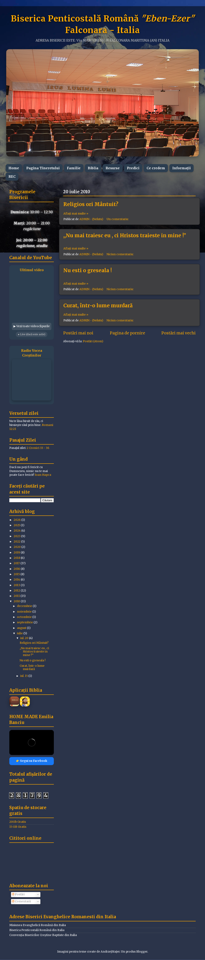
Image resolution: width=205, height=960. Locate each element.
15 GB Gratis (17, 827)
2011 (17, 596)
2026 (17, 520)
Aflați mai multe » (75, 213)
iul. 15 (24, 676)
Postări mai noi (78, 332)
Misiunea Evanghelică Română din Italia (37, 925)
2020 (17, 547)
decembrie (25, 606)
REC (12, 176)
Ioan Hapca (43, 475)
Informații (181, 168)
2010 (17, 601)
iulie (20, 633)
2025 (17, 525)
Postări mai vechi (178, 332)
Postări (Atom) (93, 341)
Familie (74, 168)
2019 (17, 552)
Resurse (113, 168)
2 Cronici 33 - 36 (38, 448)
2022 (17, 541)
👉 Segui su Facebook (31, 761)
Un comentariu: (118, 219)
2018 (17, 558)
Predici (133, 168)
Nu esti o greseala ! (87, 270)
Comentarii (21, 901)
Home (13, 168)
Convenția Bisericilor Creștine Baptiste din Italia (43, 935)
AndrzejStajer (110, 951)
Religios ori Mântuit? (90, 204)
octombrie (24, 617)
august (22, 628)
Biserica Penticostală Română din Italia (36, 930)
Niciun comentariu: (120, 254)
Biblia (93, 168)
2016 (17, 569)
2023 (17, 536)
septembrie (25, 622)
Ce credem (156, 168)
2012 (17, 590)
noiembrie (24, 611)
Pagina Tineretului (43, 168)
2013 (17, 585)
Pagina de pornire (127, 332)
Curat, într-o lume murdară (98, 305)
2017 (17, 563)
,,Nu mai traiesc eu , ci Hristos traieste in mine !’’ (124, 235)
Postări (18, 894)
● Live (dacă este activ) (31, 334)
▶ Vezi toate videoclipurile (31, 326)
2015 (17, 574)
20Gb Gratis (17, 822)
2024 (17, 530)
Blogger (141, 951)
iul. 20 (24, 638)
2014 (17, 579)
